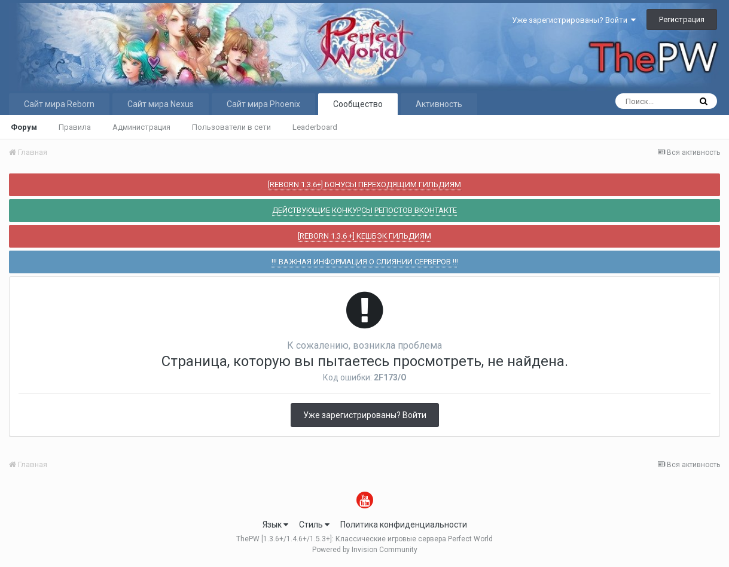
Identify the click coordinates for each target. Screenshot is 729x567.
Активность (439, 104)
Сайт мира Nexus (160, 104)
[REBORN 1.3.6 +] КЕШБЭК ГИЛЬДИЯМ (364, 235)
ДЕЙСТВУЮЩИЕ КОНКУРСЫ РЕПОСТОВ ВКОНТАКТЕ (364, 210)
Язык (275, 524)
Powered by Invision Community (364, 549)
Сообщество (358, 104)
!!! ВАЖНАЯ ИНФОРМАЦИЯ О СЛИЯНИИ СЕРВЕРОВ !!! (365, 261)
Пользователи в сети (231, 127)
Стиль (314, 524)
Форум (24, 127)
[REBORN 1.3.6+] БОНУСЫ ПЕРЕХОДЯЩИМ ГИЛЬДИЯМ (364, 184)
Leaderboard (314, 127)
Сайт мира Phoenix (263, 104)
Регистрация (681, 19)
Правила (75, 127)
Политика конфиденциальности (403, 524)
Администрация (141, 127)
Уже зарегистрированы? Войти (574, 20)
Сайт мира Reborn (59, 104)
